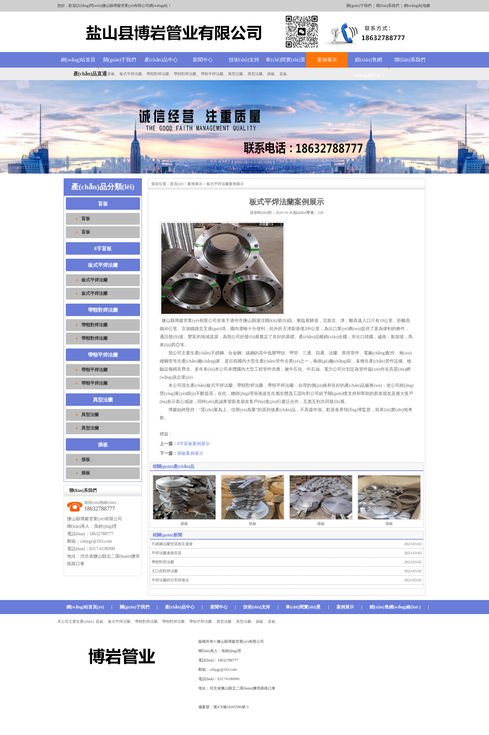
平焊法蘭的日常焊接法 (170, 580)
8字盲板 (103, 248)
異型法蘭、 (225, 621)
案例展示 (327, 59)
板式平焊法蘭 (130, 74)
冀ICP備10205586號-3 (231, 707)
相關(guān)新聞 (167, 535)
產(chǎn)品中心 (161, 59)
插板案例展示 (190, 453)
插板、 (261, 621)
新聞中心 (203, 59)
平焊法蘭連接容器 (167, 553)
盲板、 (101, 621)
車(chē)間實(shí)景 (285, 59)
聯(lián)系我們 (387, 5)
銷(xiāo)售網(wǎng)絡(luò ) (368, 67)
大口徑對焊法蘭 (165, 571)
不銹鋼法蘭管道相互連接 (172, 544)
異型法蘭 (235, 74)
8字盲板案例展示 (193, 443)
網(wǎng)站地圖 (417, 5)
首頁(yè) (176, 184)
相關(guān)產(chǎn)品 (173, 466)
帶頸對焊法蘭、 (175, 621)
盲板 (111, 74)
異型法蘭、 (245, 621)
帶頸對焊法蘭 (158, 74)
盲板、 (273, 621)
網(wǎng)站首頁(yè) (85, 607)
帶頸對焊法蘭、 (148, 621)
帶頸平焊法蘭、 (202, 621)
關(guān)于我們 (358, 5)
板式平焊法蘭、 (121, 621)
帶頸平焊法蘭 (212, 74)
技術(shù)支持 (244, 59)
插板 (271, 74)
